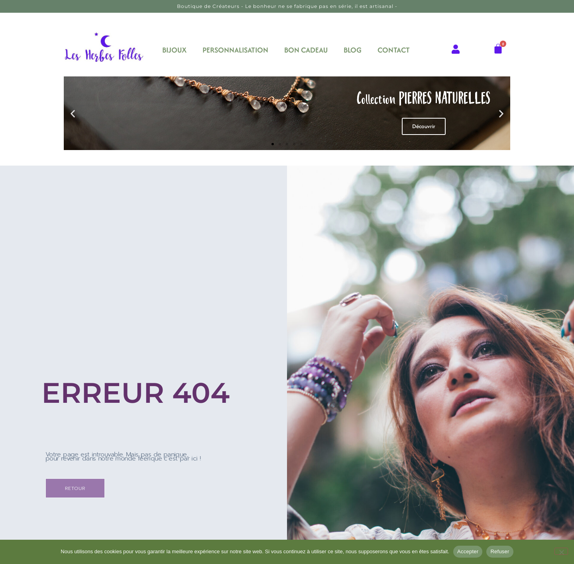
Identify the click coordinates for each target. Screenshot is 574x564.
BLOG (353, 50)
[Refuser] (561, 551)
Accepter (467, 551)
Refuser (499, 551)
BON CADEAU (306, 50)
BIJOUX (174, 50)
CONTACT (393, 50)
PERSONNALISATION (235, 50)
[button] (73, 113)
